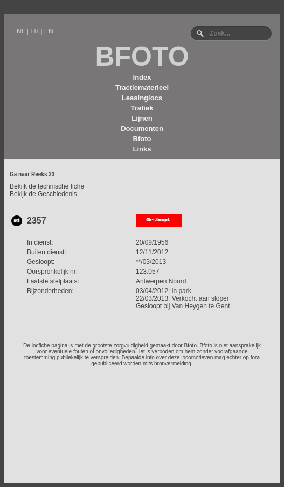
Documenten (142, 128)
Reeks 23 (42, 174)
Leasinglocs (142, 98)
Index (142, 77)
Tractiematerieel (142, 88)
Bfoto (142, 139)
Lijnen (141, 118)
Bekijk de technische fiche (47, 186)
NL (21, 31)
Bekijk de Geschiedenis (43, 194)
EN (48, 31)
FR (34, 31)
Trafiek (142, 108)
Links (142, 149)
